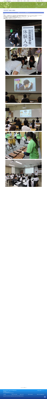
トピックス (7, 8)
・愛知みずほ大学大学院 (14, 394)
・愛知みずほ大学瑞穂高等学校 (40, 394)
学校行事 (10, 10)
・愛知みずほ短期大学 (30, 394)
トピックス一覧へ (23, 387)
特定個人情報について (40, 390)
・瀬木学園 (4, 394)
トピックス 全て (6, 10)
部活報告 (14, 10)
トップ (4, 8)
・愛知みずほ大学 (21, 394)
